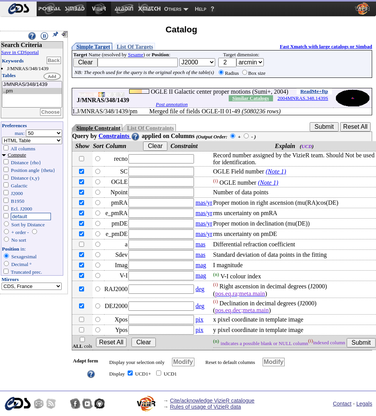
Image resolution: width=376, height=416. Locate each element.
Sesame (135, 54)
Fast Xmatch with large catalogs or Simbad (326, 46)
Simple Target (93, 47)
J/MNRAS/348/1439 (32, 84)
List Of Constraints (150, 128)
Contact (342, 404)
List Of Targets (135, 47)
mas (201, 244)
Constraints (119, 136)
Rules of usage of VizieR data (205, 407)
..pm (32, 91)
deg (200, 289)
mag (201, 265)
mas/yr (204, 202)
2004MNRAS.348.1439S (303, 98)
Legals (364, 404)
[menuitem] (18, 9)
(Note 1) (276, 171)
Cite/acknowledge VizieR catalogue (212, 400)
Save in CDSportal (20, 52)
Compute (17, 155)
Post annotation (172, 104)
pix (199, 319)
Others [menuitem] (173, 9)
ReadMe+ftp (314, 91)
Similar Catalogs (250, 98)
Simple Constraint (98, 128)
